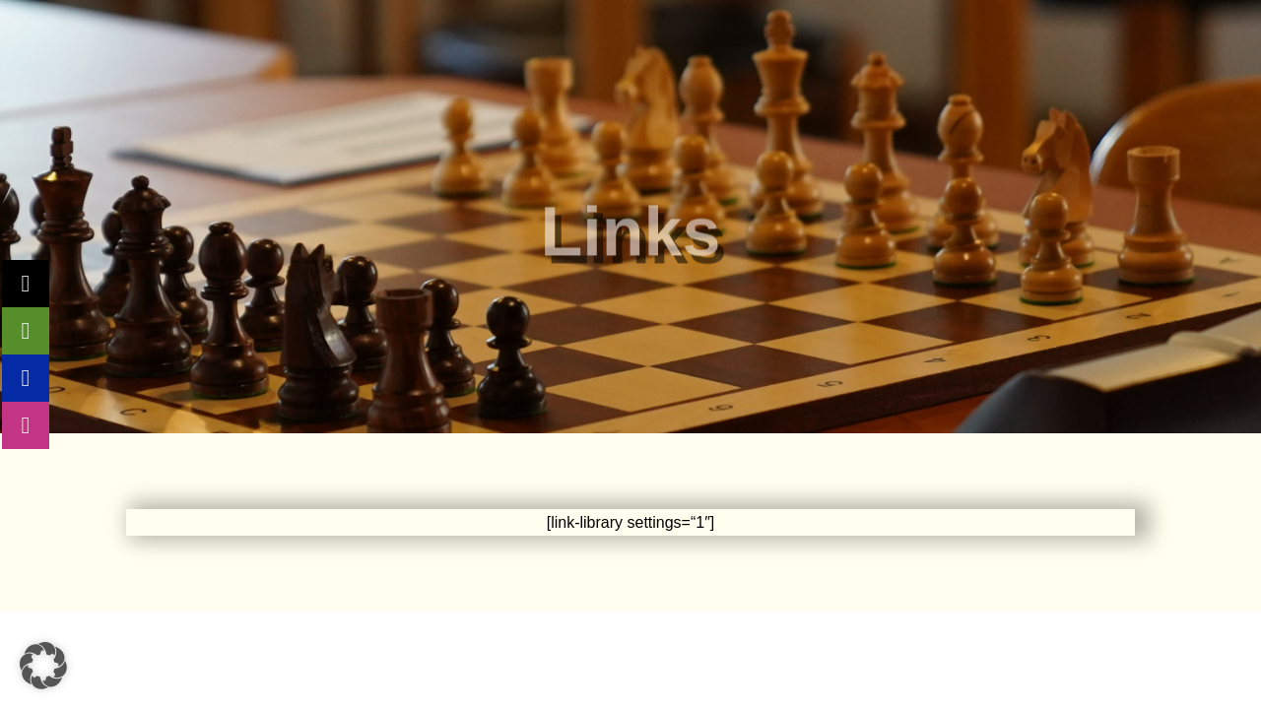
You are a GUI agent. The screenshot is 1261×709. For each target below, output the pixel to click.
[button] (43, 665)
